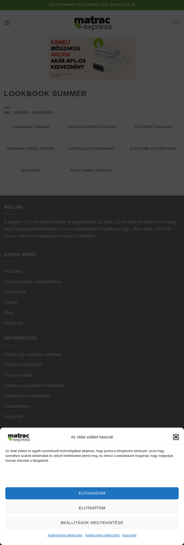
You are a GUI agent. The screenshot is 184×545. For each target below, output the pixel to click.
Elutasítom (92, 508)
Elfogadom (92, 493)
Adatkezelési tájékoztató (65, 535)
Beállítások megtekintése (92, 522)
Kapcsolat (129, 535)
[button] (176, 437)
